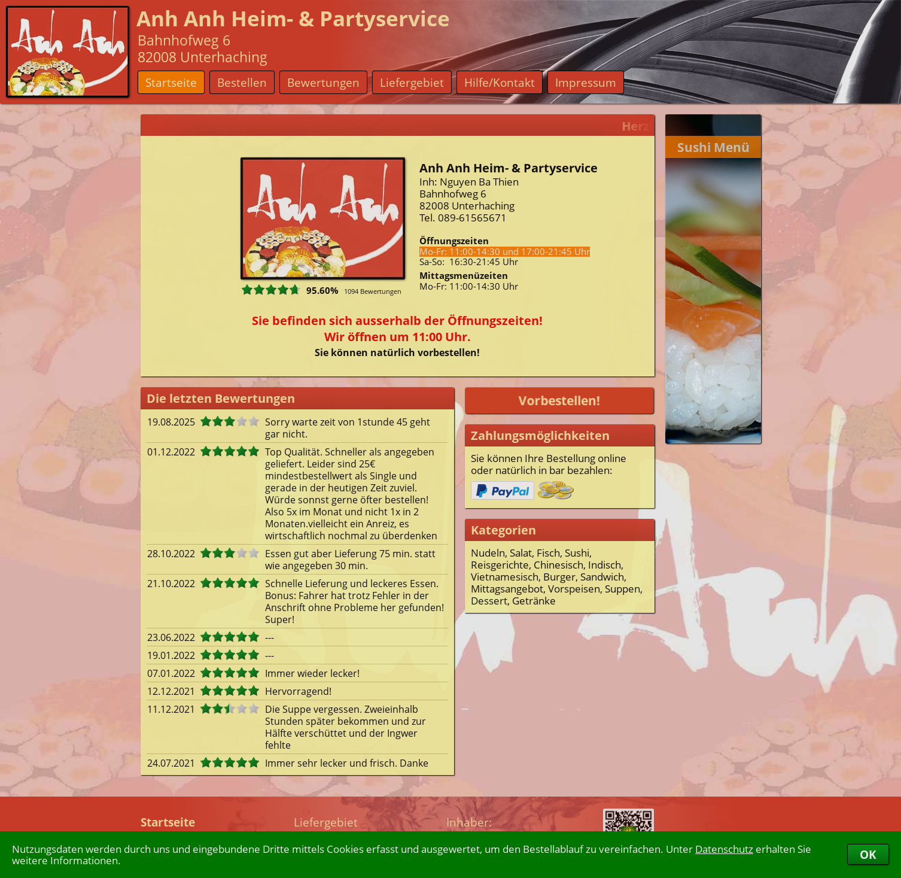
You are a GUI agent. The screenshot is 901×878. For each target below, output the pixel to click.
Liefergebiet (412, 82)
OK (868, 854)
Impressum (585, 82)
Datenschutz (724, 848)
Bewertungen (323, 82)
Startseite (171, 82)
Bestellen (242, 82)
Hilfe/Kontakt (499, 82)
